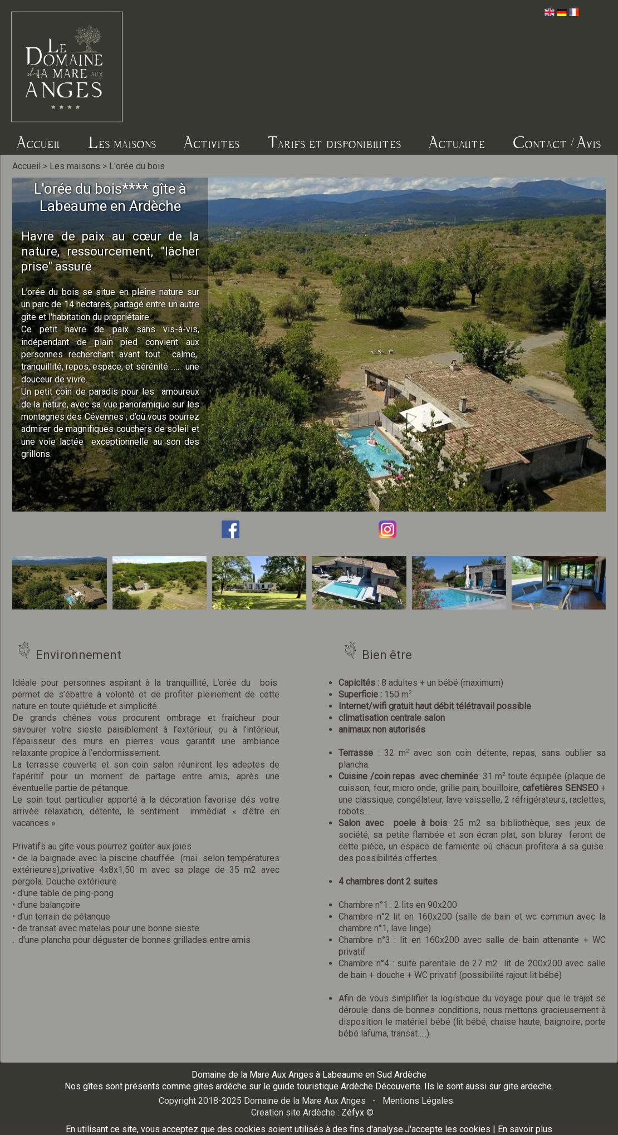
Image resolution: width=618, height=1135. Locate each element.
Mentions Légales (417, 1100)
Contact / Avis (557, 142)
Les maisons (122, 142)
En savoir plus (525, 1129)
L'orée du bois (137, 166)
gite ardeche (527, 1086)
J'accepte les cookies (448, 1129)
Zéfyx (352, 1112)
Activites (212, 142)
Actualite (457, 142)
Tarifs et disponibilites (334, 142)
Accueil (38, 142)
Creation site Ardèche (293, 1112)
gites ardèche (220, 1086)
